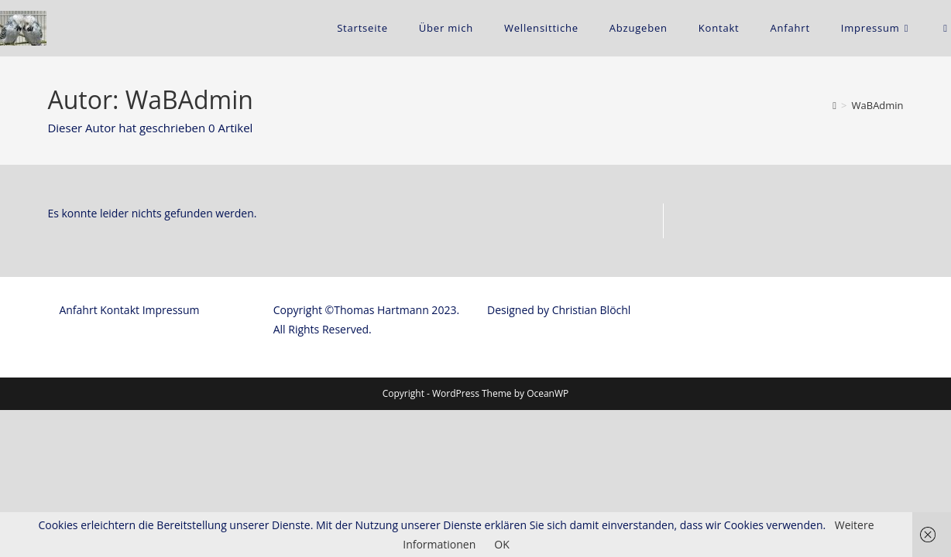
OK (501, 544)
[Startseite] (834, 105)
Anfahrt (78, 456)
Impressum (171, 456)
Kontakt (119, 456)
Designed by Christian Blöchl (558, 456)
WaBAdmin (878, 105)
